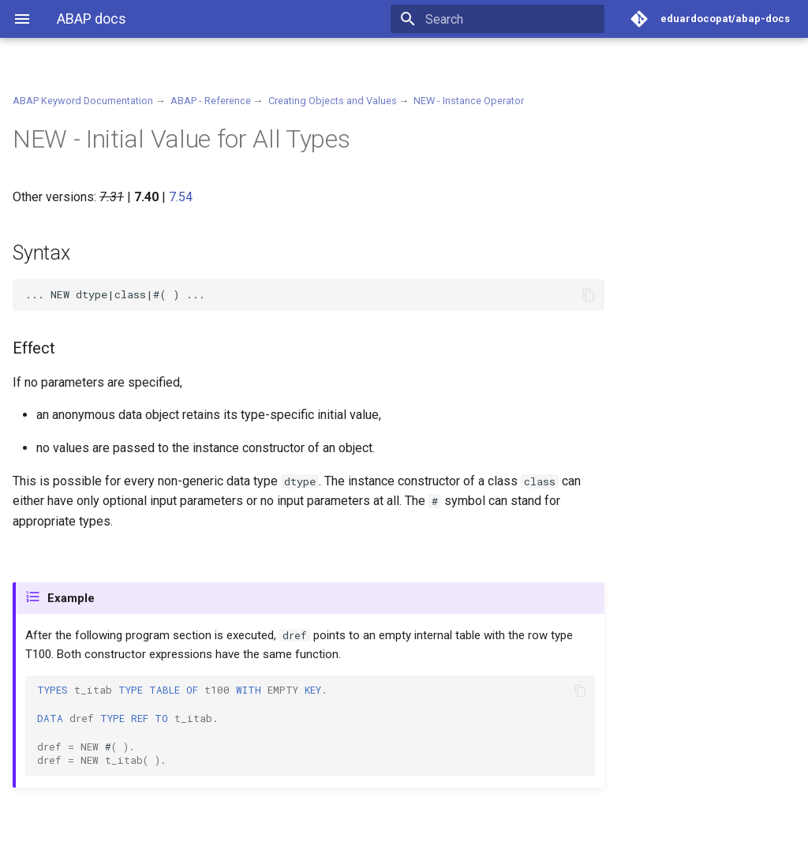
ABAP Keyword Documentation (83, 101)
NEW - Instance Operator (468, 101)
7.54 (181, 196)
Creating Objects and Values (332, 101)
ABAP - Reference (210, 101)
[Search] (512, 19)
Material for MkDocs (108, 824)
